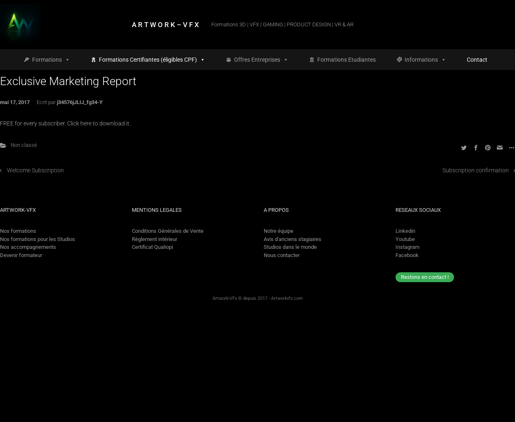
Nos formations (18, 231)
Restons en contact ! (425, 277)
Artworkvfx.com (287, 298)
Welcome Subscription (35, 170)
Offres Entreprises (261, 59)
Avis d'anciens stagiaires (292, 239)
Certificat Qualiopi (152, 247)
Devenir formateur (21, 255)
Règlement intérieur (154, 239)
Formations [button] (51, 59)
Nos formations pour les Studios (37, 239)
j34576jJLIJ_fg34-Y (80, 102)
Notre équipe (278, 231)
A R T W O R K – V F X (165, 25)
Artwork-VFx (225, 298)
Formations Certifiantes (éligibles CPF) (152, 59)
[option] (487, 415)
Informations (425, 59)
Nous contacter (282, 255)
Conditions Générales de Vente (168, 231)
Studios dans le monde (290, 247)
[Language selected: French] (479, 415)
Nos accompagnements (28, 247)
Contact (477, 59)
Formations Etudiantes (346, 59)
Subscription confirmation (475, 170)
